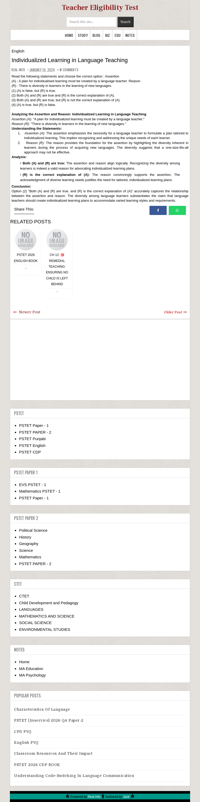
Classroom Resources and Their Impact (53, 753)
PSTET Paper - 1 (34, 425)
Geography (28, 543)
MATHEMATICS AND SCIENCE (46, 616)
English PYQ (26, 742)
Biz (107, 35)
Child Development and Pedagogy (48, 603)
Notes (130, 35)
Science (26, 550)
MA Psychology (32, 675)
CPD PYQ (23, 731)
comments (69, 69)
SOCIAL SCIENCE (35, 622)
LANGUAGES (31, 609)
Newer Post (29, 312)
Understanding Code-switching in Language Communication (74, 776)
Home (69, 35)
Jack (126, 797)
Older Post (173, 312)
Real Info (94, 797)
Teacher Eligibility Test (100, 7)
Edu (118, 35)
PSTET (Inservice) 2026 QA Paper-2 (48, 720)
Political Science (33, 530)
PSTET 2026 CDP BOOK (37, 765)
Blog (96, 35)
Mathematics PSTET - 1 (39, 491)
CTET (24, 596)
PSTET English (32, 445)
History (25, 537)
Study (83, 35)
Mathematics (30, 557)
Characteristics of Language (42, 709)
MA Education (31, 668)
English (17, 51)
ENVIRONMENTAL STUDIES (44, 629)
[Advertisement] (100, 359)
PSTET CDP (30, 452)
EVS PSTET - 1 (32, 484)
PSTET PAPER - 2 (35, 432)
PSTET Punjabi (32, 438)
